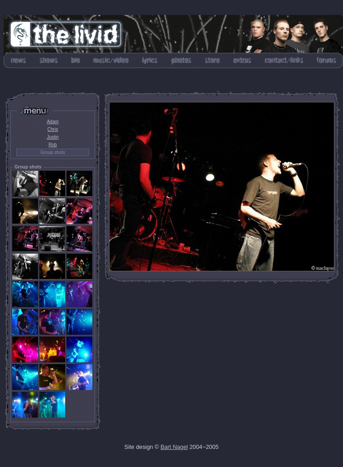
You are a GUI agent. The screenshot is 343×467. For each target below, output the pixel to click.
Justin (52, 137)
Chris (53, 129)
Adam (52, 121)
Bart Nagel (174, 446)
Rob (52, 144)
